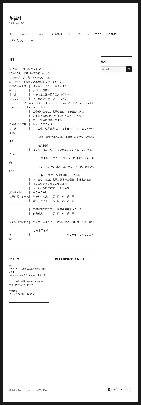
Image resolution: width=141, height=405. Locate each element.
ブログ (98, 34)
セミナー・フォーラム (78, 34)
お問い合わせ (16, 40)
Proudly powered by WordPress (33, 390)
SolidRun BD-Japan (33, 34)
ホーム (13, 34)
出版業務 (57, 34)
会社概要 (111, 34)
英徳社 (15, 18)
